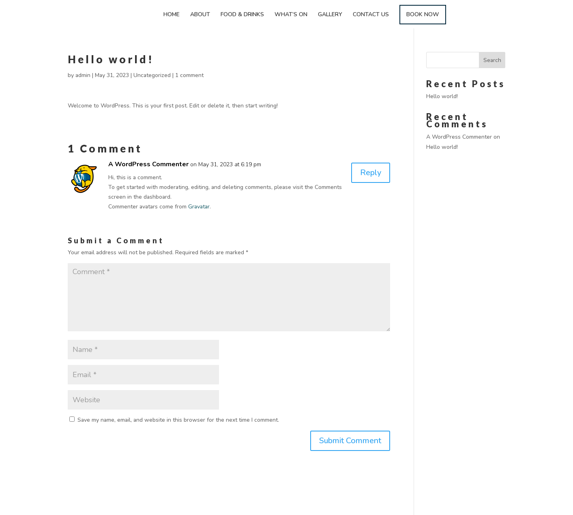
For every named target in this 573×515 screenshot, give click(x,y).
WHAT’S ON (291, 15)
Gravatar (199, 206)
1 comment (189, 75)
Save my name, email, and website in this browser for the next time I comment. (178, 420)
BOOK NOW (422, 14)
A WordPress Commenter (148, 164)
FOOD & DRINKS (242, 15)
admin (82, 75)
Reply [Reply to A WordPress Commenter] (370, 172)
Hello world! (442, 96)
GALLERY (330, 15)
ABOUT (200, 15)
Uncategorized (152, 75)
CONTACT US (371, 15)
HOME (171, 15)
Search (492, 60)
